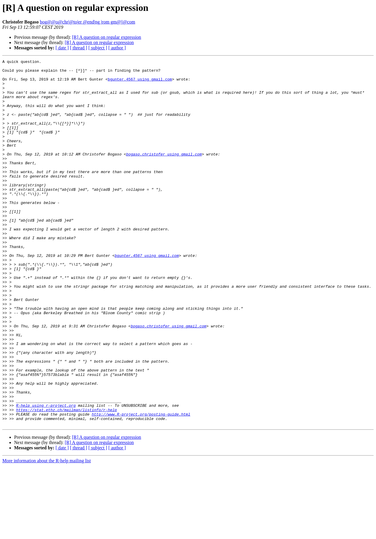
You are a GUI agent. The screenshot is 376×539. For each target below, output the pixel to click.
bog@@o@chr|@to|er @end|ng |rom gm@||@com (87, 21)
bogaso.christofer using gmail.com (164, 173)
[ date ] (62, 47)
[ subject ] (97, 47)
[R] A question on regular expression (106, 37)
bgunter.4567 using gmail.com (140, 83)
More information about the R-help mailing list (46, 533)
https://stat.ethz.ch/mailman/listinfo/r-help (66, 480)
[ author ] (117, 47)
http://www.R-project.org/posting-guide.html (141, 485)
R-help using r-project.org (46, 475)
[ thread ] (78, 47)
